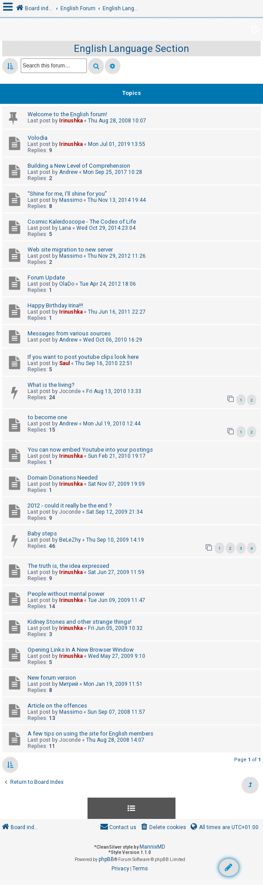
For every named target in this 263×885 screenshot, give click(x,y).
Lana (65, 228)
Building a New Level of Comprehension (79, 165)
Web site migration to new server (70, 249)
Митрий (68, 684)
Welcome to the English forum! (67, 114)
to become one (47, 417)
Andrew (68, 172)
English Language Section (131, 48)
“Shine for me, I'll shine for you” (67, 193)
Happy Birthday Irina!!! (55, 305)
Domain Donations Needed (63, 477)
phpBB (106, 859)
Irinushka (71, 121)
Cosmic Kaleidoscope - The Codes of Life (82, 221)
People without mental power (66, 593)
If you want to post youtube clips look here (83, 357)
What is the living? (51, 385)
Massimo (70, 200)
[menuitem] (162, 828)
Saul (64, 363)
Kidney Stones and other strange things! (80, 621)
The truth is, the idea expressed (68, 565)
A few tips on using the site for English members (90, 733)
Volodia (38, 137)
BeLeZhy (70, 540)
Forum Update (46, 277)
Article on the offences (57, 705)
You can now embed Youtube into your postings (90, 449)
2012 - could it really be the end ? (70, 505)
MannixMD (152, 847)
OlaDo (66, 284)
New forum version (52, 677)
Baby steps (42, 533)
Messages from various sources (69, 333)
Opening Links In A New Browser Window (81, 649)
